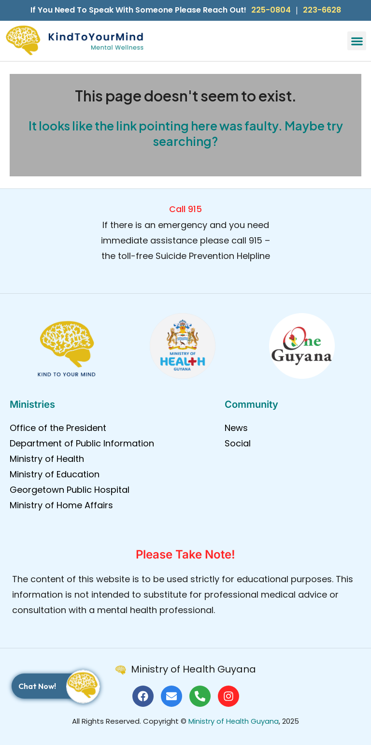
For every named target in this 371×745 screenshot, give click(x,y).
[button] (356, 40)
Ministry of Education (55, 474)
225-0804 (271, 9)
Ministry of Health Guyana (234, 721)
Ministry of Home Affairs (61, 505)
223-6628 (322, 9)
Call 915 (185, 209)
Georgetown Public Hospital (69, 490)
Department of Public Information (82, 443)
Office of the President (58, 428)
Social (238, 443)
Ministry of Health (47, 459)
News (236, 428)
